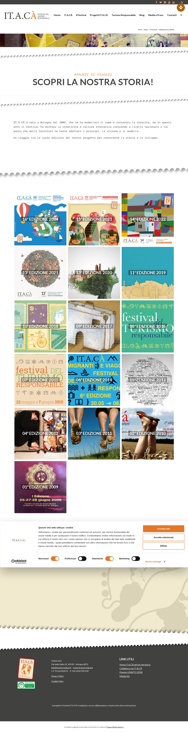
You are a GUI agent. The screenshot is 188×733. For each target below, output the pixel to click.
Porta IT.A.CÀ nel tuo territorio (135, 664)
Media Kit (125, 676)
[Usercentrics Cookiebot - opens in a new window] (19, 727)
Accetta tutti (163, 694)
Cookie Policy (57, 681)
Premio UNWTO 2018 (131, 672)
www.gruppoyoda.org (83, 667)
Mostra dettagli (153, 727)
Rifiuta (163, 711)
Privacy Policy (57, 676)
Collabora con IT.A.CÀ (131, 668)
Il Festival (153, 30)
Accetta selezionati (163, 703)
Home (146, 30)
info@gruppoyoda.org (61, 667)
